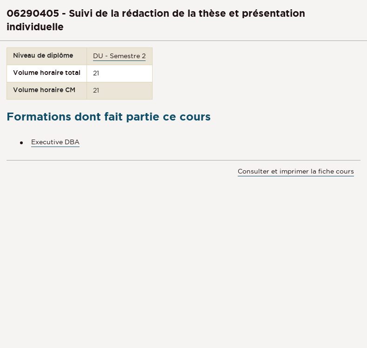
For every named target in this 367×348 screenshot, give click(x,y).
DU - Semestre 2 (119, 56)
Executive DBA (55, 142)
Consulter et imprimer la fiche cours (296, 171)
